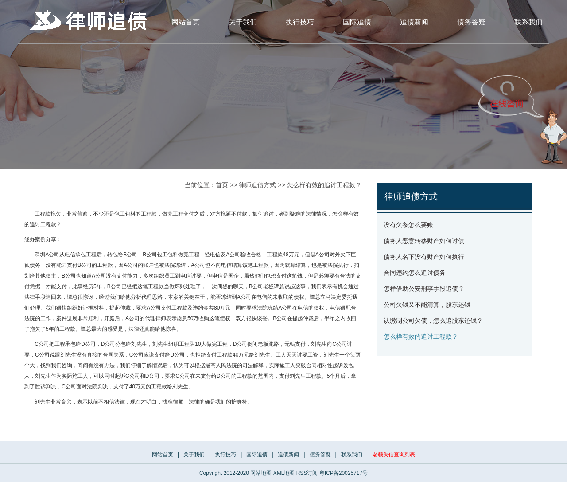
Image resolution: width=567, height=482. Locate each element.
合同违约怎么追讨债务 (415, 272)
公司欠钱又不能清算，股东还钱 (427, 304)
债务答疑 (471, 22)
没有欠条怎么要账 (408, 224)
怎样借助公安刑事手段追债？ (424, 288)
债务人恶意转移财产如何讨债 (424, 240)
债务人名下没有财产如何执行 (424, 256)
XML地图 (284, 473)
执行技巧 (300, 22)
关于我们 (243, 22)
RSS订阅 (307, 473)
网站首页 (185, 22)
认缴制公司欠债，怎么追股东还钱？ (433, 320)
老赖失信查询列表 (394, 454)
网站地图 (261, 473)
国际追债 (357, 22)
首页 (222, 184)
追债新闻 (414, 22)
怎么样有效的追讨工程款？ (324, 184)
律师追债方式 (257, 184)
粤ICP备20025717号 (343, 473)
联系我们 (528, 22)
